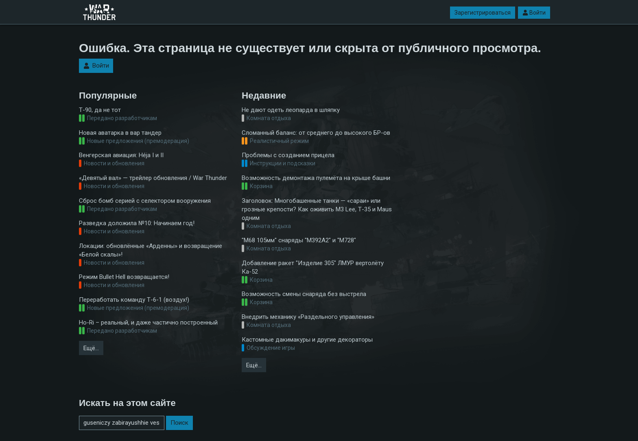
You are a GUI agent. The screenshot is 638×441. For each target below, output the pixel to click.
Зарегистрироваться (482, 12)
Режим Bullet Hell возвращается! (124, 277)
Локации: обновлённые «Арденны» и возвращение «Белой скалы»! (150, 250)
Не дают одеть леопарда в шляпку (291, 110)
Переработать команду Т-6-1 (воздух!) (134, 299)
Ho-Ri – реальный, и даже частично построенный (148, 322)
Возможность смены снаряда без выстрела (304, 294)
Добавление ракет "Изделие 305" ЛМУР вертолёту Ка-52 (313, 267)
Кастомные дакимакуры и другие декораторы (307, 339)
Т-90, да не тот (100, 110)
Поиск (179, 422)
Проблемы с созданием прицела (288, 155)
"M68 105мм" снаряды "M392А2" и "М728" (299, 240)
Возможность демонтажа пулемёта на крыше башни (316, 178)
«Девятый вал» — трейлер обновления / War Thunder (153, 178)
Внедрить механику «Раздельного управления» (308, 316)
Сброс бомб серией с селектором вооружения (145, 200)
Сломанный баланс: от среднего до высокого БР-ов (316, 132)
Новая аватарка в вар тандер (120, 132)
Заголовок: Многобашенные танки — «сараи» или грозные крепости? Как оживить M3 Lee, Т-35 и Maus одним (317, 209)
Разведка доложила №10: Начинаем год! (136, 223)
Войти (534, 12)
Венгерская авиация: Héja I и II (121, 155)
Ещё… (91, 348)
